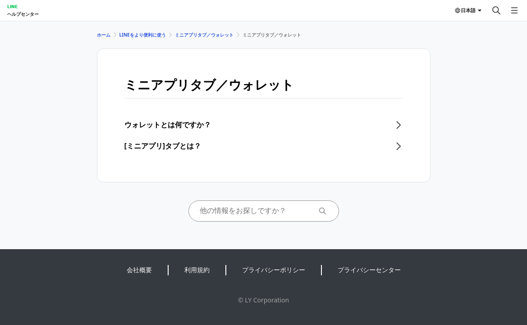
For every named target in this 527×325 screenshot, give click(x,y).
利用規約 (197, 269)
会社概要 (139, 269)
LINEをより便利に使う (142, 35)
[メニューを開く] (514, 10)
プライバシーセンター (369, 269)
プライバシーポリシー (273, 269)
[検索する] (496, 10)
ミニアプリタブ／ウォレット (204, 35)
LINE (12, 6)
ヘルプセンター (23, 14)
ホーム (103, 35)
